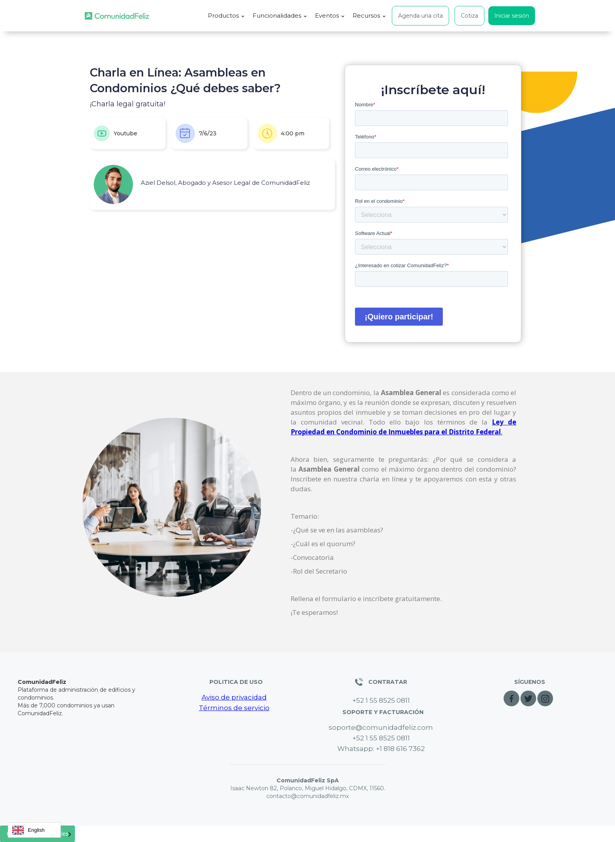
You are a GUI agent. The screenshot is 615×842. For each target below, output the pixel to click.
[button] (226, 15)
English (28, 830)
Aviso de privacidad (234, 697)
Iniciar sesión (511, 15)
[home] (117, 16)
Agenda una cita (420, 15)
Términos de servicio (234, 708)
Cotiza (469, 15)
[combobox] (34, 830)
